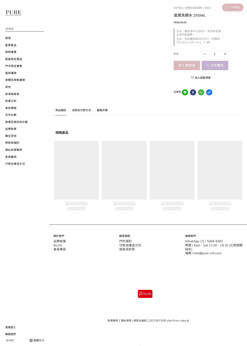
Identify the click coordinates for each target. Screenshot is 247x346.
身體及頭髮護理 (193, 7)
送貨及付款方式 (81, 110)
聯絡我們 (10, 334)
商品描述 (60, 110)
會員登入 (10, 327)
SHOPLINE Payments (154, 340)
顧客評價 (102, 110)
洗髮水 (207, 7)
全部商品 (178, 7)
